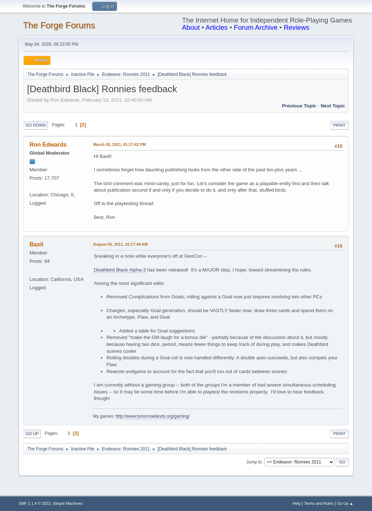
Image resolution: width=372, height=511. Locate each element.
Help (296, 503)
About (191, 27)
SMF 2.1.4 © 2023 (34, 503)
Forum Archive (256, 27)
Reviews (297, 27)
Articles (217, 27)
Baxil (36, 244)
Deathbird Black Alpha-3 (120, 270)
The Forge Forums (59, 25)
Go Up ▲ (345, 503)
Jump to (254, 462)
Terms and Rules (318, 503)
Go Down (35, 125)
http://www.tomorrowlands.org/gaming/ (153, 416)
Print (339, 125)
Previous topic (299, 106)
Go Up (32, 434)
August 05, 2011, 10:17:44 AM (120, 244)
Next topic (333, 106)
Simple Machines (68, 503)
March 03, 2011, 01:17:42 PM (119, 144)
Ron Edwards (47, 145)
